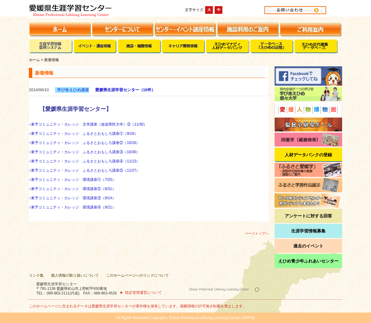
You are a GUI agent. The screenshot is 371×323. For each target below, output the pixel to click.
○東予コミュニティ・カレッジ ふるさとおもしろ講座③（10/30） (84, 152)
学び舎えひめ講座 (73, 90)
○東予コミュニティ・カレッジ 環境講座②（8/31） (72, 189)
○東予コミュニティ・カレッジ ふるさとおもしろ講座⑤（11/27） (84, 170)
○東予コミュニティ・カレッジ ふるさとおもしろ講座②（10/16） (84, 143)
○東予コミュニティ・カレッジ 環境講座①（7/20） (72, 179)
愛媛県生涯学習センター (91, 10)
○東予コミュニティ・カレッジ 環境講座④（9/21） (72, 207)
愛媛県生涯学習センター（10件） (125, 90)
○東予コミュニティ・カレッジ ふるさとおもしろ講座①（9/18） (83, 133)
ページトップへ (256, 233)
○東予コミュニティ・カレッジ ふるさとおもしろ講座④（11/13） (84, 161)
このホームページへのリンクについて (137, 275)
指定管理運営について (143, 292)
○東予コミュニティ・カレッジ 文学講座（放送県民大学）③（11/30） (88, 124)
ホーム (34, 60)
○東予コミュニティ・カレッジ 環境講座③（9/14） (72, 198)
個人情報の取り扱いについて (75, 275)
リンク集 (36, 275)
